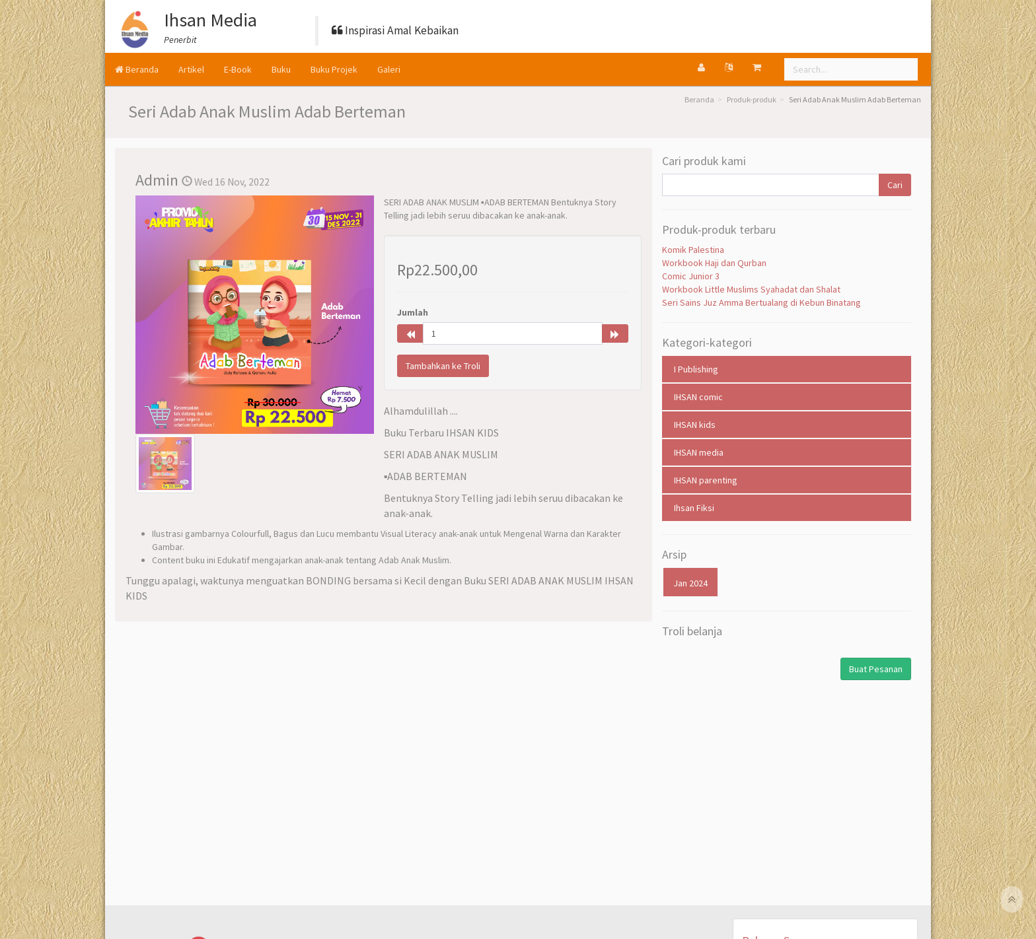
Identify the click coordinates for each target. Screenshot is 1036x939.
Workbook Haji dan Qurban (714, 263)
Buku (281, 69)
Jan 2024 (690, 583)
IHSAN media (698, 452)
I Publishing (696, 369)
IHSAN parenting (705, 480)
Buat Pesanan (876, 669)
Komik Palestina (693, 250)
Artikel (191, 69)
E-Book (238, 69)
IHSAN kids (695, 425)
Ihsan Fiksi (694, 508)
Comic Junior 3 (691, 276)
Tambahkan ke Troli (443, 366)
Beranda (137, 69)
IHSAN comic (698, 397)
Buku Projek (334, 69)
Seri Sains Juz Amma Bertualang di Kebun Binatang (761, 302)
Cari (895, 185)
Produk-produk (751, 99)
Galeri (388, 69)
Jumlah (412, 312)
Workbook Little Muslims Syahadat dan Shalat (751, 289)
